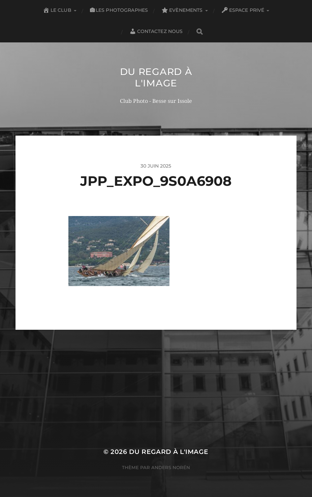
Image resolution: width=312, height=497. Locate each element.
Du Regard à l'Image (156, 77)
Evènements (181, 10)
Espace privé (242, 10)
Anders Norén (170, 467)
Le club (57, 10)
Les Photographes (119, 10)
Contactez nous (156, 31)
